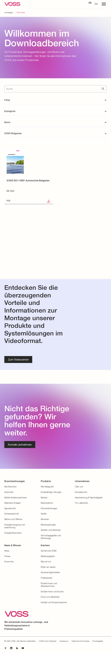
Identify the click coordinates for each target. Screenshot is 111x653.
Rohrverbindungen (49, 508)
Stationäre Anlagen (12, 503)
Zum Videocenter (18, 359)
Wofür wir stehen (48, 567)
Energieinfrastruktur (13, 533)
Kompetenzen (81, 492)
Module (44, 497)
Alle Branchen (10, 486)
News (6, 551)
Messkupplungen (48, 524)
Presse (7, 556)
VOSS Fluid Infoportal (47, 641)
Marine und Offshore (13, 519)
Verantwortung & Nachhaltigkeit (88, 497)
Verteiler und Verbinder (51, 530)
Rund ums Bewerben (50, 597)
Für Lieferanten (81, 503)
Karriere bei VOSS (48, 551)
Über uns (79, 486)
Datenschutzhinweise (80, 641)
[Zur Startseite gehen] (12, 4)
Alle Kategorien (47, 486)
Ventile (43, 513)
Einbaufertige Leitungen (51, 492)
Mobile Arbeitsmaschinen (15, 497)
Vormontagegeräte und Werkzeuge (51, 537)
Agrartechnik (10, 508)
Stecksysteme (47, 503)
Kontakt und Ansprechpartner (54, 602)
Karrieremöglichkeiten (50, 572)
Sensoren (45, 519)
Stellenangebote (48, 556)
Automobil (8, 492)
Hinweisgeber (97, 641)
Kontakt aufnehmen (20, 444)
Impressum (63, 641)
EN (96, 4)
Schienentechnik (11, 513)
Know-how (9, 561)
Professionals (46, 578)
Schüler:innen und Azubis (52, 591)
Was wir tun (46, 561)
